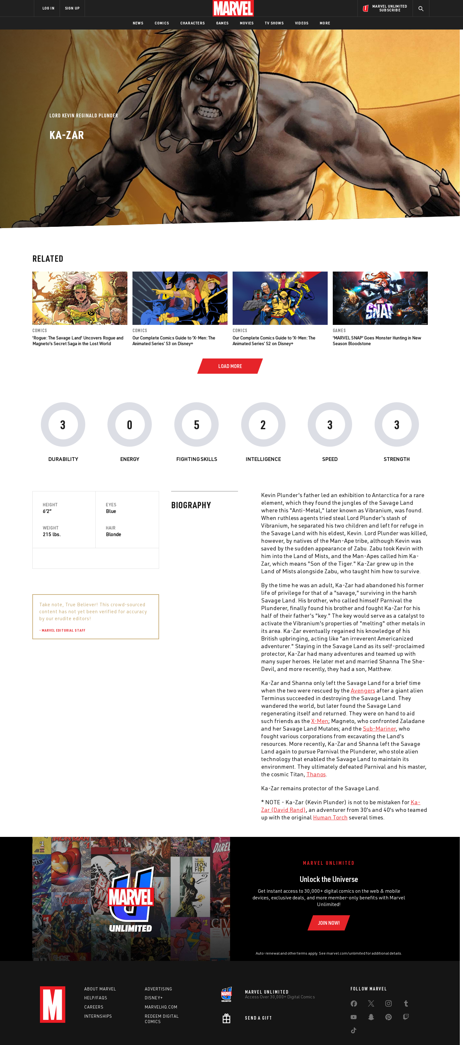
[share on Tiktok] (353, 1032)
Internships (98, 1016)
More (325, 23)
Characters (192, 23)
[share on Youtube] (353, 1018)
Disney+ (154, 997)
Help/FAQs (95, 997)
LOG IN (48, 8)
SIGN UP (72, 8)
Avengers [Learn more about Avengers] (224, 690)
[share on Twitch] (406, 1018)
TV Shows (274, 23)
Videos (301, 23)
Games (222, 23)
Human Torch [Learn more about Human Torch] (191, 817)
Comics (162, 23)
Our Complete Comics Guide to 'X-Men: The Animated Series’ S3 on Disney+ (173, 340)
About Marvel (100, 988)
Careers (94, 1006)
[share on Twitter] (371, 1005)
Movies (247, 23)
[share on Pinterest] (388, 1018)
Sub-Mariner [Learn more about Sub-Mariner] (240, 728)
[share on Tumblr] (406, 1005)
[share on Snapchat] (371, 1018)
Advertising (158, 988)
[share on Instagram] (388, 1005)
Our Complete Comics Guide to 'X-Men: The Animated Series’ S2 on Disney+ (274, 340)
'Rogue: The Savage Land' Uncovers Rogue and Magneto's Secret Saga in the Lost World (77, 340)
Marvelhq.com (161, 1006)
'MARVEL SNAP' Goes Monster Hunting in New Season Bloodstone (377, 340)
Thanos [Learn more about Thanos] (177, 774)
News (138, 23)
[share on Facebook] (353, 1005)
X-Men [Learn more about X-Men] (180, 720)
